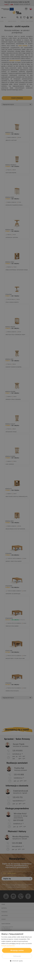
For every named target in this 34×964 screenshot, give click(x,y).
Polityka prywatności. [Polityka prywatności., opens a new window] (8, 946)
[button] (17, 961)
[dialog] (17, 482)
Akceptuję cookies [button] (17, 950)
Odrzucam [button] (17, 956)
